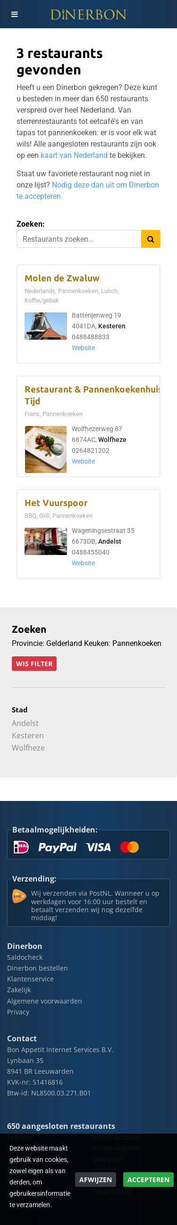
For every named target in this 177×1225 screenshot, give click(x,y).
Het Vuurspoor (56, 503)
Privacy (18, 1011)
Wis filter (34, 663)
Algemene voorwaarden (44, 1000)
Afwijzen (95, 1179)
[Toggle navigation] (14, 14)
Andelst (109, 542)
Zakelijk (19, 989)
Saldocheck (24, 957)
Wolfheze (112, 440)
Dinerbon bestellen (37, 968)
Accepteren (148, 1179)
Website (83, 348)
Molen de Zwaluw (62, 278)
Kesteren (112, 326)
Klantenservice (30, 978)
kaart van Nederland (74, 155)
